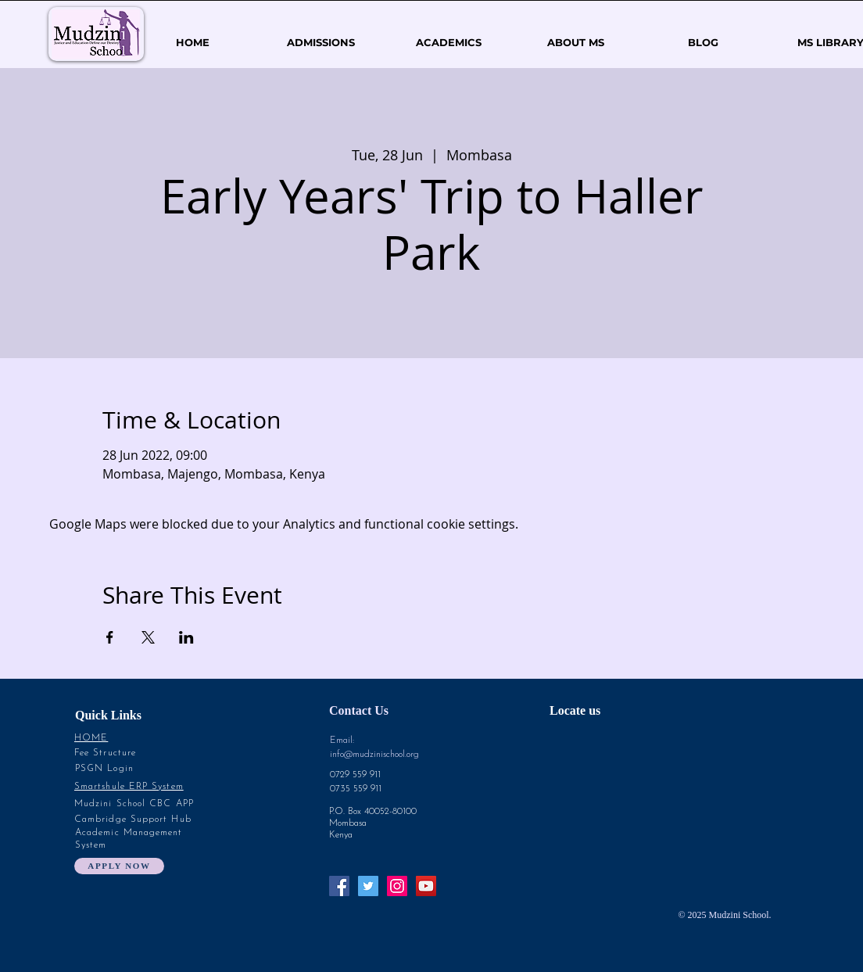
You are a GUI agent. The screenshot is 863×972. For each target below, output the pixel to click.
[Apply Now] (119, 866)
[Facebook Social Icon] (339, 886)
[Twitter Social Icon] (368, 886)
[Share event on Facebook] (109, 637)
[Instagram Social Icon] (397, 886)
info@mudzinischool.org (374, 754)
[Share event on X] (148, 637)
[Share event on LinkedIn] (186, 637)
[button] (575, 42)
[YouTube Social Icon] (426, 886)
